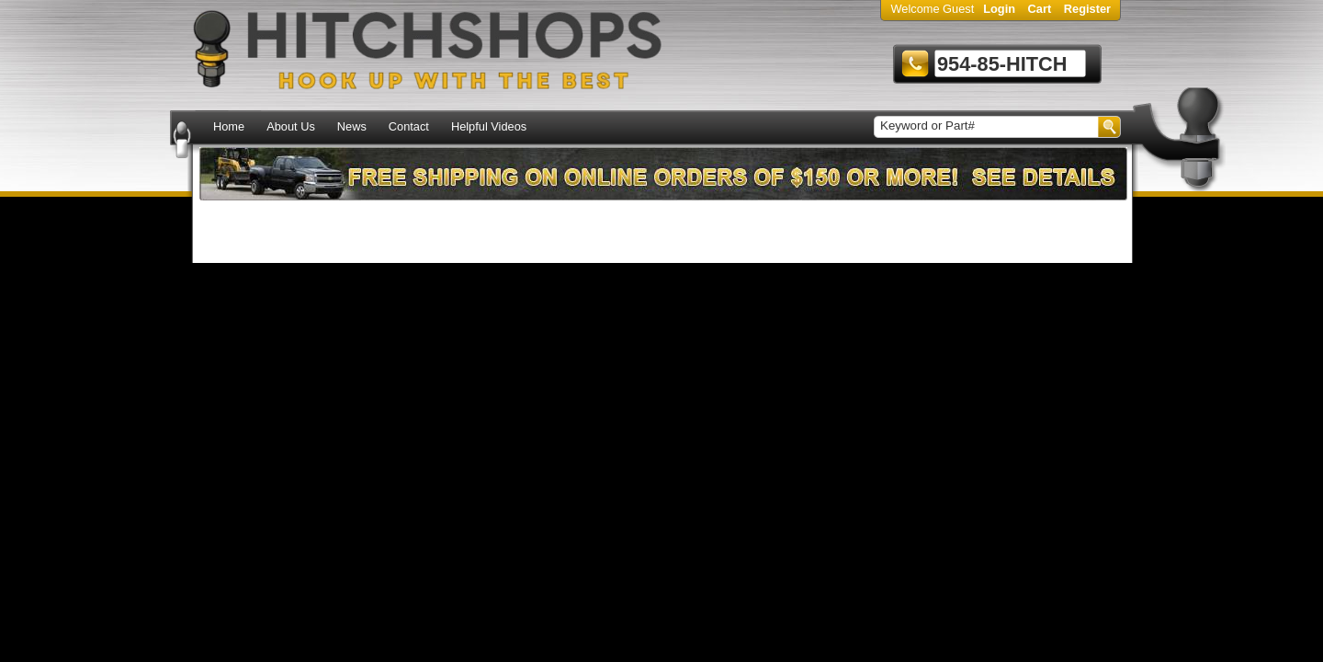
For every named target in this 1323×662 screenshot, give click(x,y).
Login (999, 9)
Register (1087, 9)
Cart (1040, 9)
